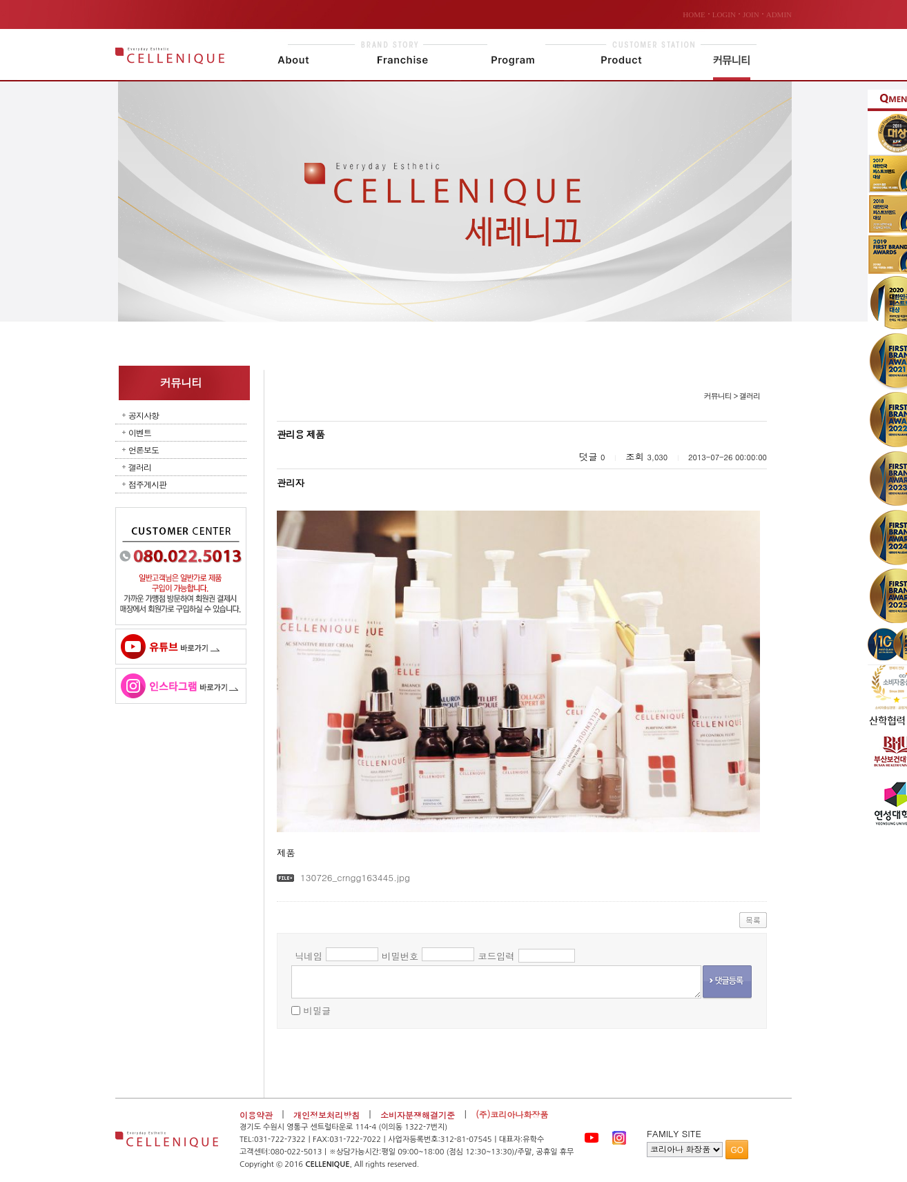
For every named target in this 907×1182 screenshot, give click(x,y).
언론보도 (143, 449)
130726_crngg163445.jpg (355, 877)
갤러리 (139, 467)
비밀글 (317, 1010)
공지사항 (143, 415)
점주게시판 (147, 484)
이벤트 (139, 432)
